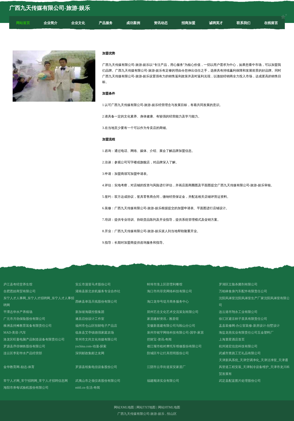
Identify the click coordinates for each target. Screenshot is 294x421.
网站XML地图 (124, 407)
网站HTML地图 (169, 407)
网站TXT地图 (145, 407)
